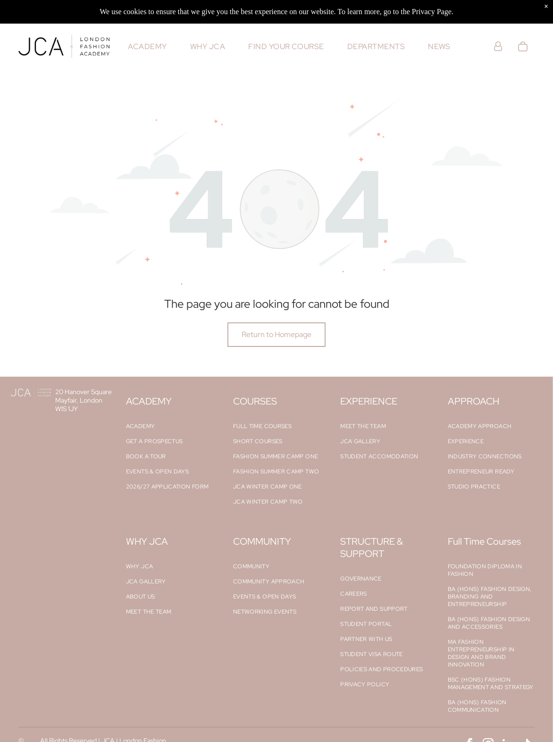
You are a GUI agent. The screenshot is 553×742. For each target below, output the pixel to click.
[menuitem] (147, 46)
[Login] (498, 46)
